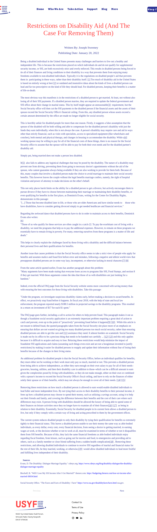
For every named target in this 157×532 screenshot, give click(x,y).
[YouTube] (77, 518)
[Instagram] (73, 518)
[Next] (117, 491)
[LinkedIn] (81, 518)
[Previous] (42, 491)
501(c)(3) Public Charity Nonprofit (28, 517)
